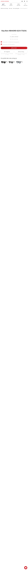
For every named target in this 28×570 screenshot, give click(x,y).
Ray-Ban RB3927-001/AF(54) (21, 379)
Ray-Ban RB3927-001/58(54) (7, 379)
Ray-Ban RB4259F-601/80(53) (21, 414)
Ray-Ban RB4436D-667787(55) (21, 402)
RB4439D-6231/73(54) (7, 72)
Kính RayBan (4, 5)
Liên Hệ (14, 525)
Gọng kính (18, 5)
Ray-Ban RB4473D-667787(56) (7, 402)
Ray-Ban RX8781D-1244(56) (21, 426)
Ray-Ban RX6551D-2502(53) (7, 426)
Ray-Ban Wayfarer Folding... (21, 391)
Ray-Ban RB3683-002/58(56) (7, 391)
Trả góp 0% (7, 55)
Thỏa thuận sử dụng (14, 538)
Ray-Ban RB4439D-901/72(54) (7, 367)
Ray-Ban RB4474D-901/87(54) (21, 367)
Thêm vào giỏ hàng (14, 42)
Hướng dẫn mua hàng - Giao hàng (14, 527)
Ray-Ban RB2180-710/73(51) (7, 414)
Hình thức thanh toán (14, 528)
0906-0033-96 (14, 549)
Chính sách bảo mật (14, 536)
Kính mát (11, 5)
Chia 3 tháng (21, 55)
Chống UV (8, 239)
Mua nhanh (14, 51)
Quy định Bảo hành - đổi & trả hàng (14, 530)
